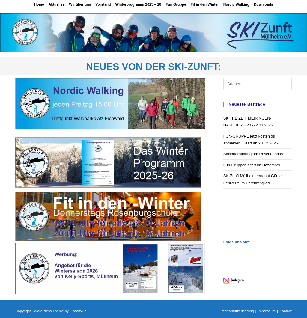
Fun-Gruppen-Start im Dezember (251, 165)
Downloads (263, 4)
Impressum (267, 311)
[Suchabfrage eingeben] (257, 84)
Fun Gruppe (176, 4)
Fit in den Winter (205, 4)
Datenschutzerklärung (236, 311)
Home (39, 4)
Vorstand (103, 4)
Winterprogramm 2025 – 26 (138, 4)
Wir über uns (80, 4)
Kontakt (285, 311)
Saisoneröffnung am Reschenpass (253, 154)
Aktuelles (56, 4)
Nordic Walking (236, 4)
